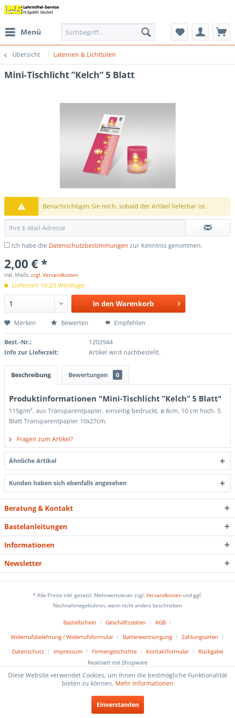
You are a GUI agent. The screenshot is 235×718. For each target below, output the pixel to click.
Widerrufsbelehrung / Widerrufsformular (62, 637)
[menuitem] (22, 32)
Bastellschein (79, 622)
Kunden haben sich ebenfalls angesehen (67, 483)
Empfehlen (125, 323)
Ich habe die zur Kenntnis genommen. (107, 245)
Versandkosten (164, 595)
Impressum (67, 651)
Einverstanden (118, 704)
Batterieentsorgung (147, 637)
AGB (160, 622)
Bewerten (70, 323)
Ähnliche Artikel (32, 461)
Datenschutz (28, 651)
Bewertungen (95, 375)
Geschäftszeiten (126, 622)
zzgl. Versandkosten (54, 274)
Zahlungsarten (200, 637)
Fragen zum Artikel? (41, 439)
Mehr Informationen (144, 683)
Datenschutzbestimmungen (88, 245)
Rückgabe (210, 651)
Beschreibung (31, 375)
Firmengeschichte (114, 651)
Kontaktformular (167, 651)
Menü (23, 31)
